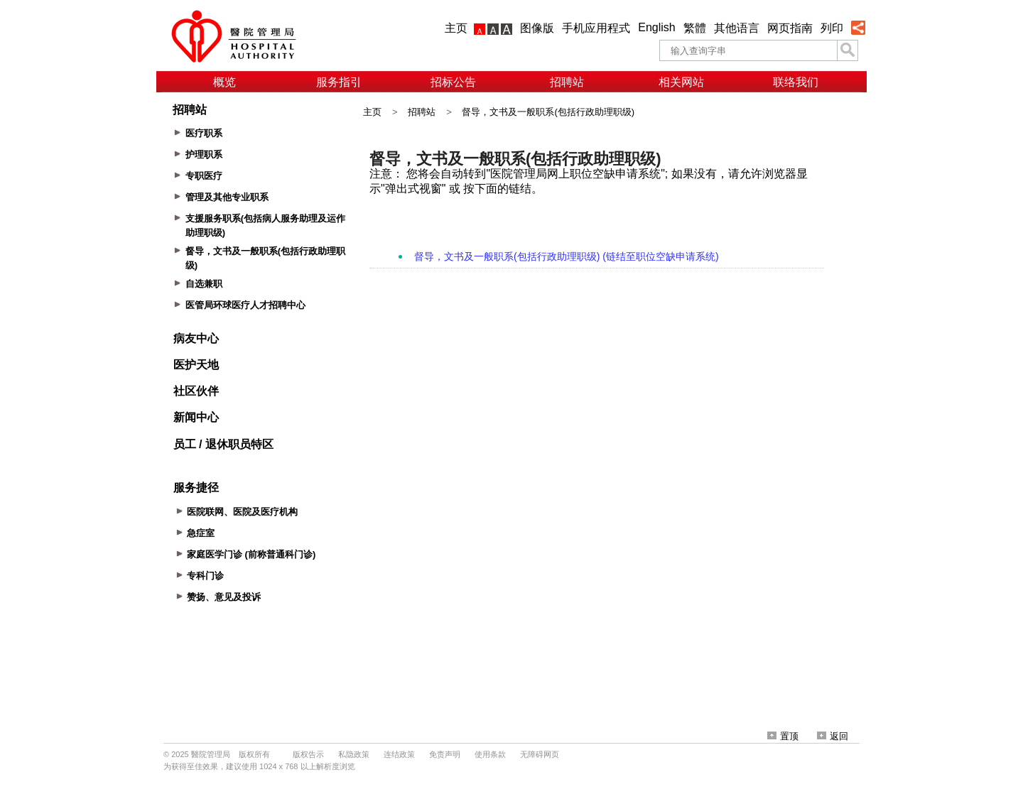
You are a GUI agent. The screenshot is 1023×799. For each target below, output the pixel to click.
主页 (456, 28)
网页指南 (790, 28)
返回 (832, 736)
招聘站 (567, 82)
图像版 (537, 28)
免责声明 (444, 754)
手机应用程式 (596, 28)
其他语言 (736, 28)
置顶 (783, 736)
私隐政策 (353, 754)
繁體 (694, 28)
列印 (832, 28)
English (656, 27)
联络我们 (795, 82)
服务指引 (339, 82)
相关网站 (681, 82)
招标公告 (453, 82)
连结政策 (399, 754)
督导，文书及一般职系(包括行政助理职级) (548, 112)
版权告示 (308, 754)
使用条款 (490, 754)
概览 (224, 82)
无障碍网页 (539, 754)
